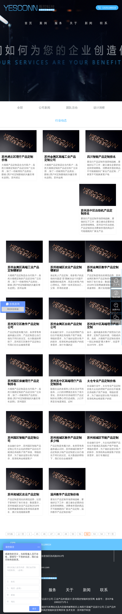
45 (37, 534)
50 (73, 534)
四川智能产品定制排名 (101, 156)
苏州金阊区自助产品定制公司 (66, 325)
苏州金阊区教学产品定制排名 (103, 269)
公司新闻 (44, 107)
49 (66, 534)
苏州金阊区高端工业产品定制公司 (60, 158)
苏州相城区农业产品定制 (23, 494)
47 (51, 534)
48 (59, 534)
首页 (29, 23)
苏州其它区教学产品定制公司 (23, 325)
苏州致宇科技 (84, 610)
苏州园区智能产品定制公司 (23, 439)
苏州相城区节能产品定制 (103, 437)
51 (80, 534)
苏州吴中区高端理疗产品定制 (103, 325)
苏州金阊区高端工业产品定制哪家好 (23, 269)
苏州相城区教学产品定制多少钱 (66, 439)
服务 (59, 23)
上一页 (21, 534)
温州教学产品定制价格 (64, 494)
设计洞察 (99, 107)
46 (44, 534)
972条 (10, 534)
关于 (74, 23)
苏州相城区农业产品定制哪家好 (66, 269)
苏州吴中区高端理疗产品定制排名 (66, 382)
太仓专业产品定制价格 (101, 381)
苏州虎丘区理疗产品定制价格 (17, 158)
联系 (104, 23)
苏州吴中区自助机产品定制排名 (96, 212)
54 (101, 534)
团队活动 (72, 107)
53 (94, 534)
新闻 (89, 23)
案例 (44, 23)
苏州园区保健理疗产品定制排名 (23, 382)
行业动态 (61, 120)
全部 (20, 107)
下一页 (111, 534)
